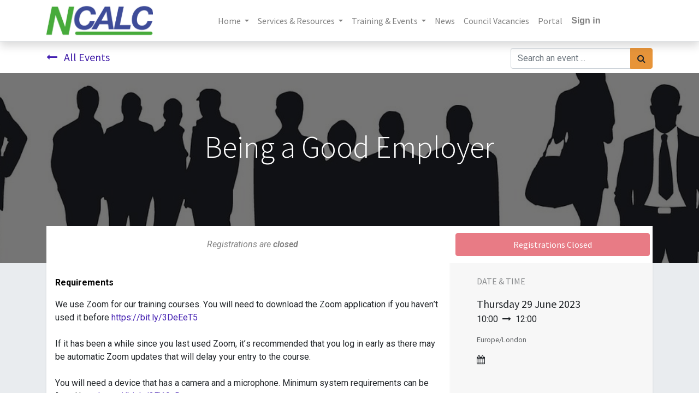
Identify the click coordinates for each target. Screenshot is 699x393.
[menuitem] (444, 21)
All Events (78, 57)
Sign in (585, 20)
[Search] (641, 58)
